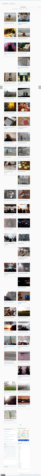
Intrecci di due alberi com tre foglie (23, 157)
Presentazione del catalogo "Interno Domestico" (24, 377)
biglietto (11, 450)
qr (5, 455)
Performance (19, 432)
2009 (19, 466)
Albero (25, 430)
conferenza (10, 451)
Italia (25, 434)
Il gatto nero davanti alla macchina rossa (10, 54)
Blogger (39, 474)
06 (18, 456)
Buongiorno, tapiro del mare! (22, 38)
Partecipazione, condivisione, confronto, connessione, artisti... (9, 363)
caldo (15, 450)
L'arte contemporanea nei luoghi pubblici (23, 347)
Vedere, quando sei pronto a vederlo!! (22, 84)
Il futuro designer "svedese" (8, 142)
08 (18, 454)
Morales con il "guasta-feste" (9, 302)
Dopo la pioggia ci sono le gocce (9, 98)
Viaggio (23, 433)
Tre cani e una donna (7, 157)
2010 (19, 465)
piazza (10, 454)
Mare (27, 433)
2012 (19, 463)
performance (8, 454)
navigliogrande (9, 453)
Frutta (28, 434)
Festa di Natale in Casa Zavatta (23, 332)
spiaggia (13, 446)
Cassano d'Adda (20, 434)
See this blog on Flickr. (24, 7)
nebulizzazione (13, 453)
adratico (10, 449)
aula (8, 450)
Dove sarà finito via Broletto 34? (23, 214)
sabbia (11, 455)
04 (18, 458)
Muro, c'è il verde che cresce (8, 420)
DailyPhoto (6, 446)
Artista (19, 430)
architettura (15, 449)
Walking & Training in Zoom (22, 142)
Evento (22, 430)
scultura (14, 455)
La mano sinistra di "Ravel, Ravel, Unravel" (9, 439)
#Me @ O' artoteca (21, 243)
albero (12, 449)
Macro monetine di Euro (21, 171)
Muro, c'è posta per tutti (22, 406)
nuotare (5, 454)
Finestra (24, 432)
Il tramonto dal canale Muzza (9, 332)
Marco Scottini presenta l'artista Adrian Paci (9, 274)
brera (13, 450)
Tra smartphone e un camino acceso (10, 38)
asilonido (6, 450)
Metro (25, 436)
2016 (19, 445)
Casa (19, 431)
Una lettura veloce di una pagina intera (23, 68)
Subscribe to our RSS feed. (20, 7)
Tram (27, 431)
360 (7, 449)
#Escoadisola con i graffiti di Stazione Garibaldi (22, 258)
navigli (6, 453)
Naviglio (23, 431)
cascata (6, 451)
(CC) (25, 474)
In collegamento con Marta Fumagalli (22, 303)
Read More (29, 26)
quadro (8, 455)
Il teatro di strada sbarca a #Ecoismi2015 (9, 436)
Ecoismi (19, 436)
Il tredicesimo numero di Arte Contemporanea (22, 128)
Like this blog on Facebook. (23, 7)
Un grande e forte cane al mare (9, 23)
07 (18, 455)
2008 (19, 467)
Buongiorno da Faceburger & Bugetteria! (22, 24)
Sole (28, 436)
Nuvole (19, 433)
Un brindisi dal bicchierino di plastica (8, 172)
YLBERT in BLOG (9, 3)
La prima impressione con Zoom (9, 200)
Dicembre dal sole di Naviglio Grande (10, 406)
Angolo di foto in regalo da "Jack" (9, 83)
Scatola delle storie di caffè (22, 53)
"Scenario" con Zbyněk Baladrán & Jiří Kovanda (9, 244)
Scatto (22, 436)
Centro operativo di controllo (9, 214)
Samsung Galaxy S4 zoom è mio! (23, 200)
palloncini (5, 449)
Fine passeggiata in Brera (7, 431)
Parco (28, 430)
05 (18, 457)
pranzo (15, 454)
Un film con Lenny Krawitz (22, 287)
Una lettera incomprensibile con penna (9, 347)
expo (15, 451)
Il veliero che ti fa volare (22, 98)
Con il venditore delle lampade (9, 317)
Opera (25, 437)
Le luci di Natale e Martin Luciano (23, 186)
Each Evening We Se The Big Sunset (23, 362)
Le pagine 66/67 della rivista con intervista (9, 128)
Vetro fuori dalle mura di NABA (23, 273)
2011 (19, 464)
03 (18, 459)
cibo (7, 451)
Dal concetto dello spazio (8, 229)
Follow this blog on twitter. (21, 7)
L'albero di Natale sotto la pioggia (23, 229)
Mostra (19, 437)
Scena (27, 432)
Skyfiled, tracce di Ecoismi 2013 (23, 317)
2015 (19, 446)
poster (13, 454)
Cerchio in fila (5, 433)
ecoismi (13, 451)
